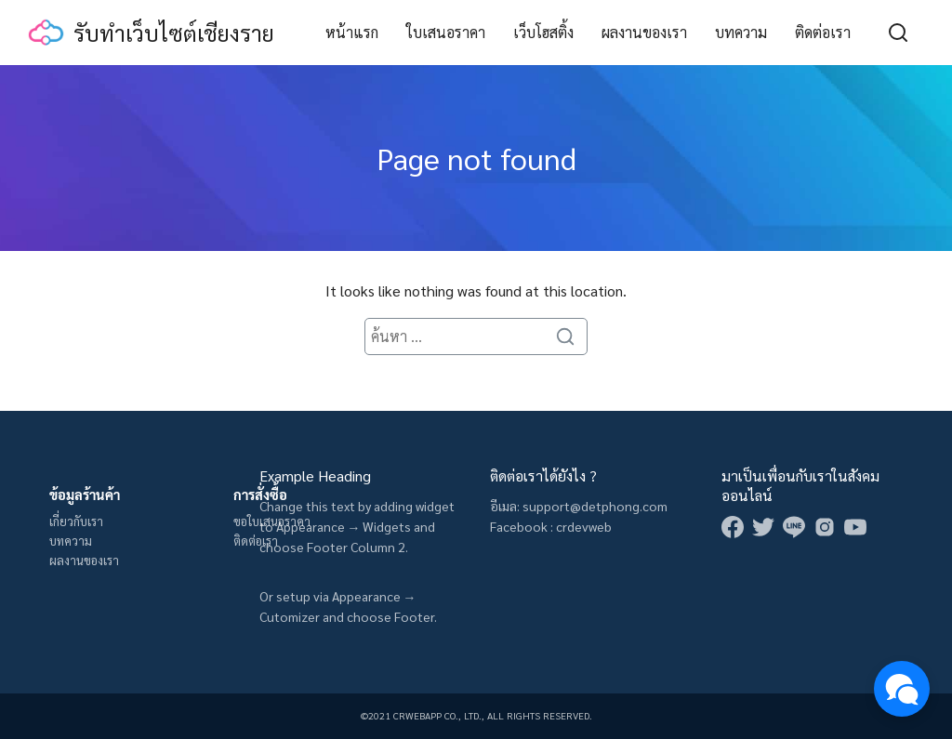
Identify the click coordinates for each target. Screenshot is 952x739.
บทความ (741, 32)
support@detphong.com (595, 505)
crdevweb (584, 526)
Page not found (476, 158)
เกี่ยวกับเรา (76, 521)
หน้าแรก (351, 32)
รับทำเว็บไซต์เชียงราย (173, 32)
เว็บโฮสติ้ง (543, 32)
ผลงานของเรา (644, 32)
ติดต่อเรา (823, 32)
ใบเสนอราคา (445, 32)
